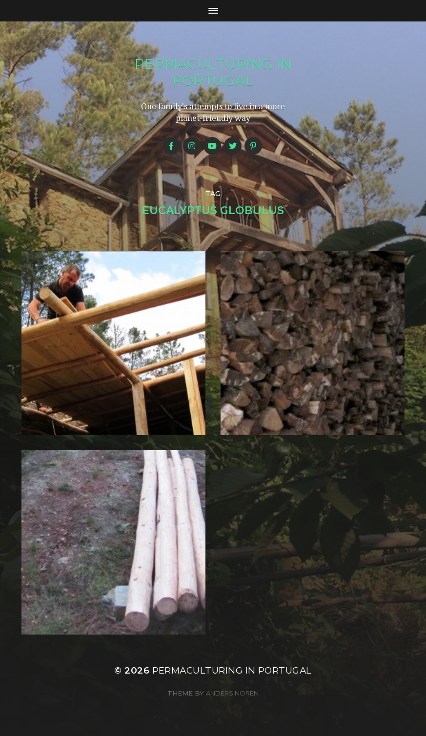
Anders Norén (232, 693)
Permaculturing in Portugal (213, 72)
